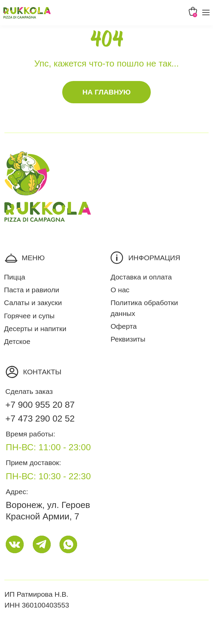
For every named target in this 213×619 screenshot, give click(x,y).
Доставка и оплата (141, 277)
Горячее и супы (29, 316)
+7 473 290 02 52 (40, 418)
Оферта (124, 326)
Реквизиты (128, 339)
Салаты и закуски (33, 302)
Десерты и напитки (35, 328)
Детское (17, 341)
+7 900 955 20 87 (40, 405)
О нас (120, 290)
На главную (106, 92)
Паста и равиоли (31, 290)
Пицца (14, 277)
